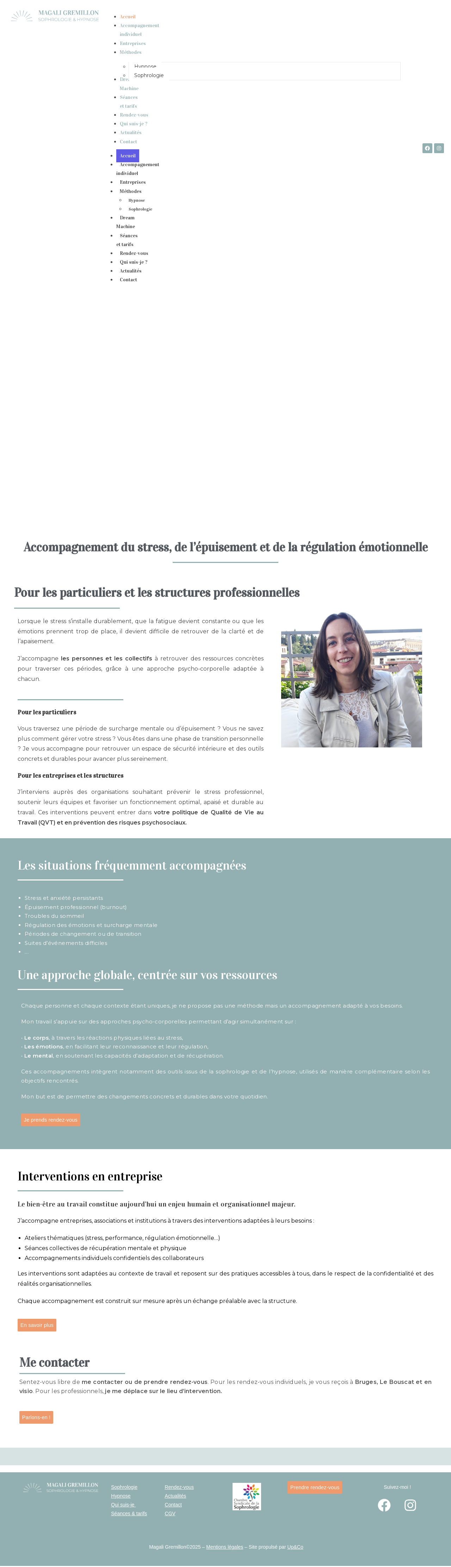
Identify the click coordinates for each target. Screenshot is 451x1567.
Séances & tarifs (129, 1514)
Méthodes (134, 191)
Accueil (128, 156)
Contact (128, 280)
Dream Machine (125, 222)
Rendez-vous (134, 253)
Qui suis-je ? (133, 262)
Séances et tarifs (127, 240)
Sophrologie (140, 209)
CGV (170, 1514)
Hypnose (137, 200)
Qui (115, 1506)
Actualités (131, 271)
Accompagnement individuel (137, 169)
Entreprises (133, 182)
